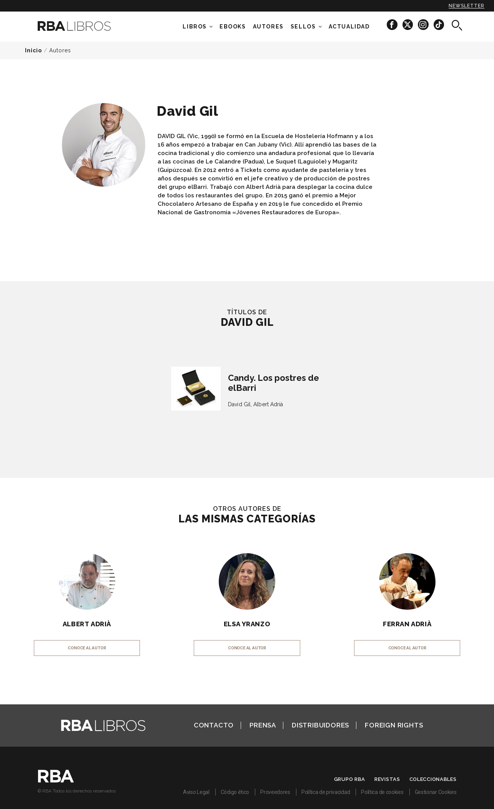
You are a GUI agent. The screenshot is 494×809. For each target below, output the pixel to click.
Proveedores (275, 792)
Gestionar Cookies (436, 792)
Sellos (303, 26)
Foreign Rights (394, 725)
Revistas (387, 779)
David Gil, (240, 404)
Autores (60, 50)
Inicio (33, 50)
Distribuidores (320, 725)
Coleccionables (433, 779)
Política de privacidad (325, 792)
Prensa (262, 725)
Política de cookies (382, 792)
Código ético (235, 792)
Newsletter (466, 5)
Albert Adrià (268, 404)
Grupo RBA (349, 779)
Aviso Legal (196, 792)
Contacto (214, 725)
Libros (195, 26)
